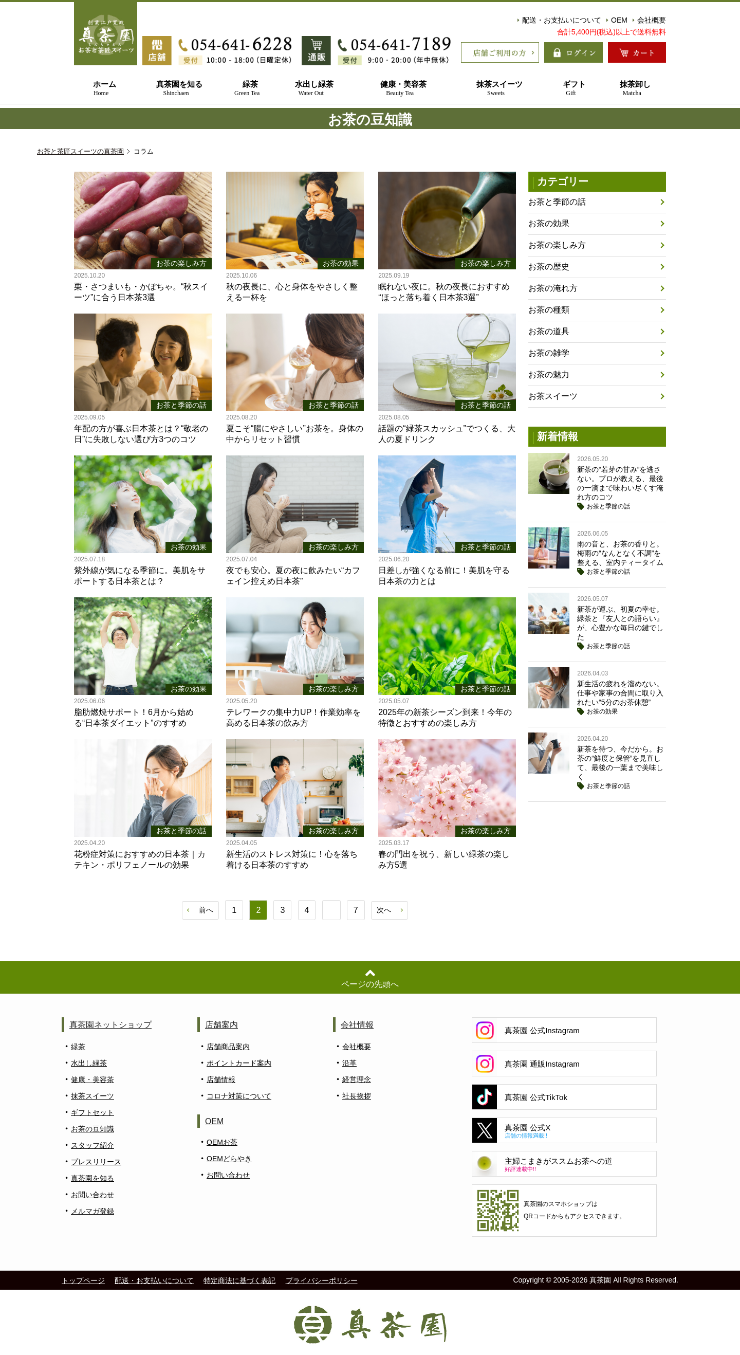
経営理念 (356, 1080)
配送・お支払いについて (559, 20)
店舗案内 (221, 1025)
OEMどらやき (229, 1159)
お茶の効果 (548, 223)
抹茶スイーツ (496, 88)
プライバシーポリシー (322, 1281)
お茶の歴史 (548, 266)
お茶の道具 (548, 331)
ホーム (101, 88)
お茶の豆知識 (92, 1129)
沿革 (349, 1063)
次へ (384, 910)
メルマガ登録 (92, 1211)
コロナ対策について (239, 1096)
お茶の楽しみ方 (557, 245)
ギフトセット (92, 1113)
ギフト (571, 88)
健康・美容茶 (400, 88)
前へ (206, 910)
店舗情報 (221, 1080)
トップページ (83, 1281)
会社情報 (357, 1025)
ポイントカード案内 (239, 1063)
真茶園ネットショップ (110, 1025)
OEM (616, 20)
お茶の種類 (548, 309)
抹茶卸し (632, 88)
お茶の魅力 (548, 374)
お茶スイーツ (553, 396)
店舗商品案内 (228, 1047)
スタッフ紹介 (92, 1146)
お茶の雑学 (548, 353)
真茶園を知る (176, 88)
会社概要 (649, 20)
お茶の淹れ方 (553, 288)
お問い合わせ (92, 1195)
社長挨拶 (356, 1096)
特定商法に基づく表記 (239, 1281)
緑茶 (247, 88)
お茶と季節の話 (557, 201)
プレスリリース (96, 1162)
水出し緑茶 (311, 88)
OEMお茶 (222, 1143)
